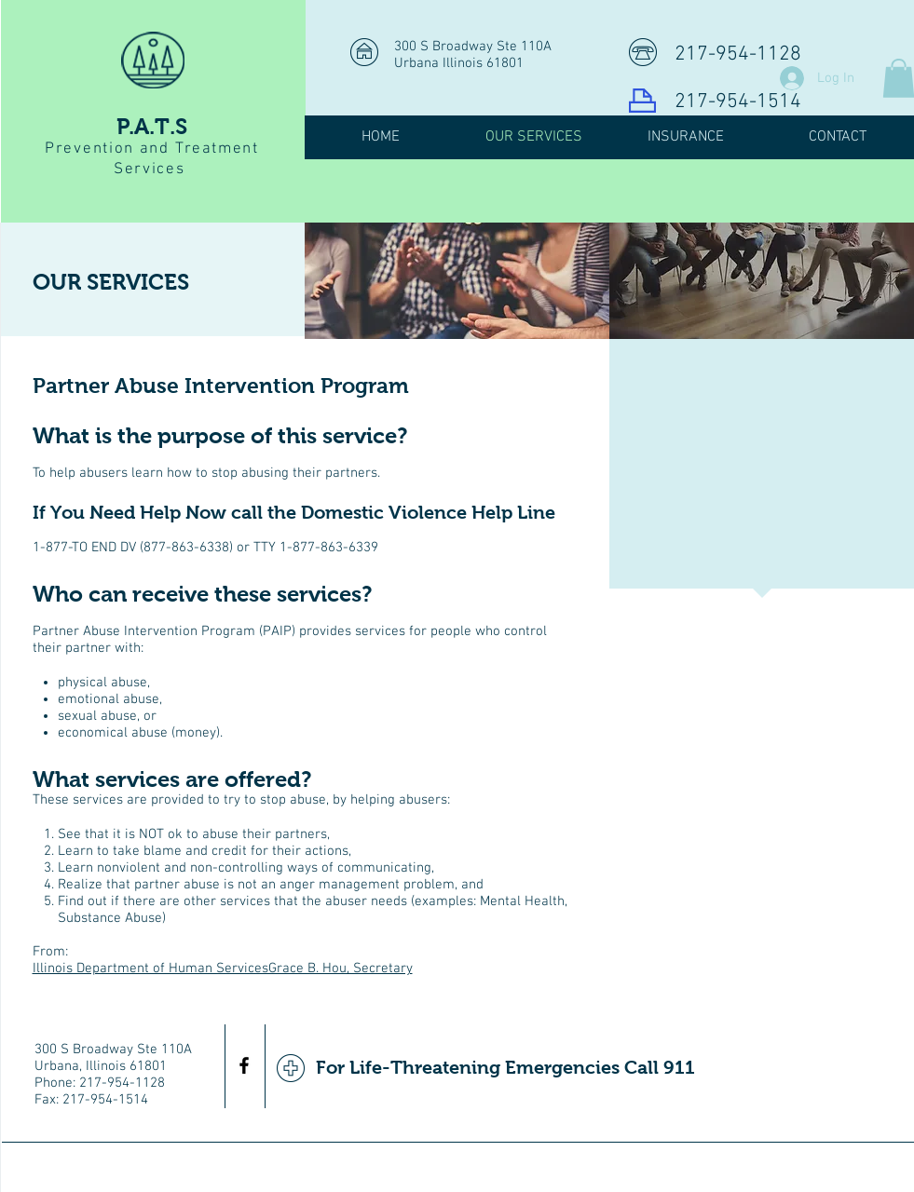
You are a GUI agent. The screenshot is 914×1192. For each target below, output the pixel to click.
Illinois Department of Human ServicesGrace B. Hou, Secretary (223, 968)
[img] (457, 281)
